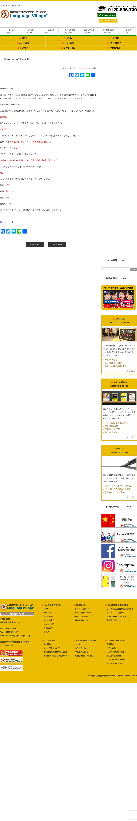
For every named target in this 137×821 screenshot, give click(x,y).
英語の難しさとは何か (114, 363)
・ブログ (45, 632)
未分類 (93, 68)
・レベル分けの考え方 (82, 613)
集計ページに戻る (7, 222)
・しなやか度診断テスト (115, 652)
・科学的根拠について (82, 620)
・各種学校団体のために (83, 656)
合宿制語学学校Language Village (108, 676)
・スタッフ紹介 (48, 624)
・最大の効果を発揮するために (54, 652)
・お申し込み (110, 648)
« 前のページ (35, 245)
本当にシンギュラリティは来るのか (119, 486)
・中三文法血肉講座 (113, 656)
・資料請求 (109, 644)
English (16, 5)
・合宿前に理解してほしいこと (117, 620)
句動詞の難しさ (111, 360)
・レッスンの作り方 (81, 609)
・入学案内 (46, 613)
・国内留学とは (48, 644)
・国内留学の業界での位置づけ (54, 656)
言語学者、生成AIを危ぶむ (115, 492)
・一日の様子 (47, 616)
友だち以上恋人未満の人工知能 (117, 489)
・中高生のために (80, 652)
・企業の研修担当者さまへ (115, 616)
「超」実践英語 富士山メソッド (117, 423)
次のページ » (57, 245)
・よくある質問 (48, 620)
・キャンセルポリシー (114, 663)
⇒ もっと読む (130, 371)
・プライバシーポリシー (115, 660)
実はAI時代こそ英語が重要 (115, 366)
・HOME (45, 609)
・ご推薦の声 (47, 628)
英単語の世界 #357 (112, 429)
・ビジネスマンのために (115, 613)
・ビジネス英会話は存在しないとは (119, 609)
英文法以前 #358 (111, 426)
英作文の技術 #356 (112, 432)
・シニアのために (80, 644)
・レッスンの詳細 (80, 616)
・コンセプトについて (51, 648)
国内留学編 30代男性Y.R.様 (16, 59)
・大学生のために (80, 648)
